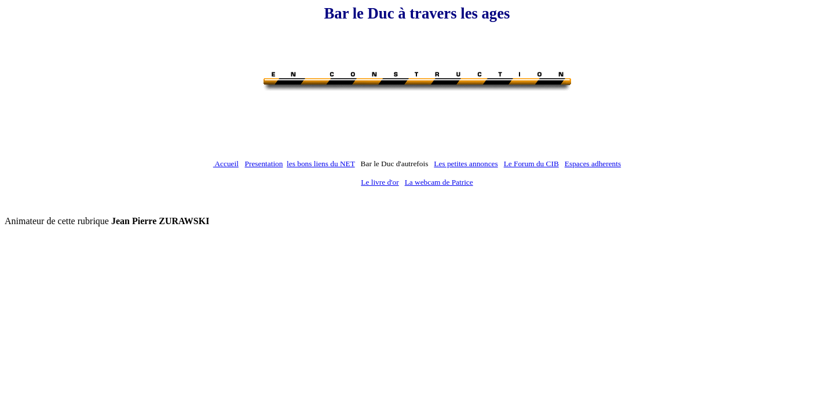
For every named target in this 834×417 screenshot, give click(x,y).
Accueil (226, 163)
